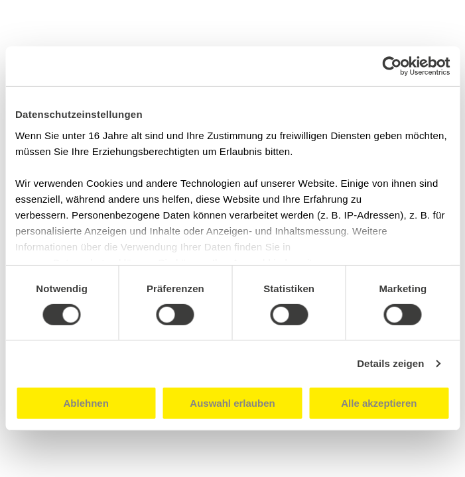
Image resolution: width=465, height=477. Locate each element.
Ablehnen (86, 403)
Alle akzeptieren (379, 403)
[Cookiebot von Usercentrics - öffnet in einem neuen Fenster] (392, 66)
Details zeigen (390, 363)
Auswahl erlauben (232, 403)
